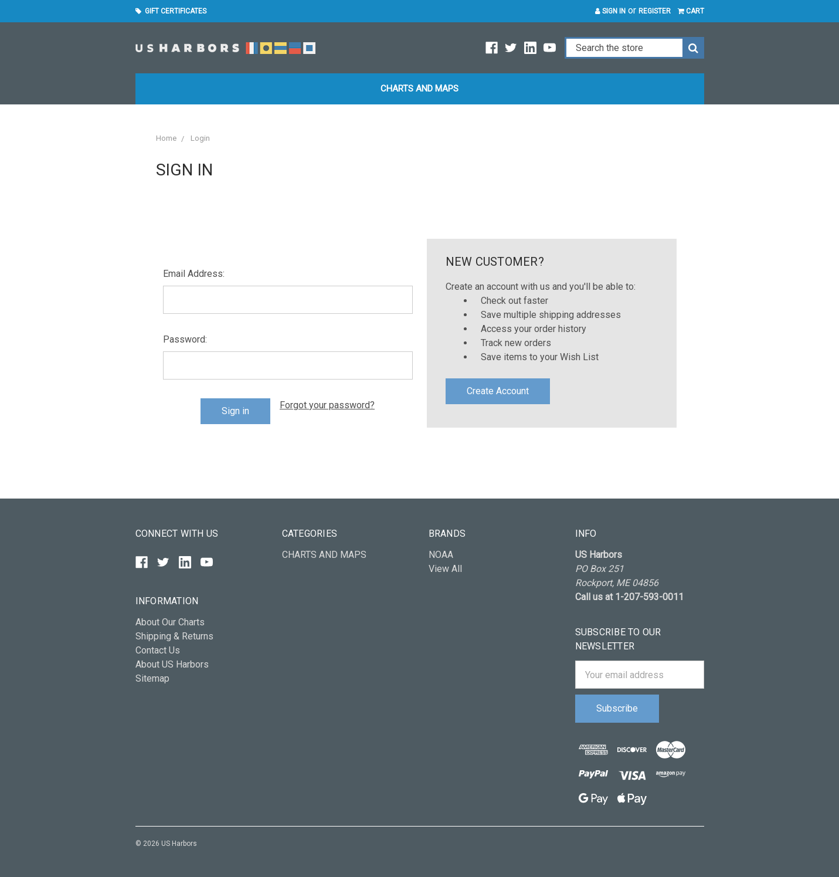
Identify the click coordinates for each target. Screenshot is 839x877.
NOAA (441, 554)
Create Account (498, 391)
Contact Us (157, 650)
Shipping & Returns (174, 636)
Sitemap (152, 678)
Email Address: (194, 273)
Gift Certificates (170, 11)
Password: (185, 339)
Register (654, 11)
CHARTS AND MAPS (419, 88)
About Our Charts (170, 622)
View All (445, 568)
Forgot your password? (327, 405)
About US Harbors (172, 664)
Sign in (610, 11)
